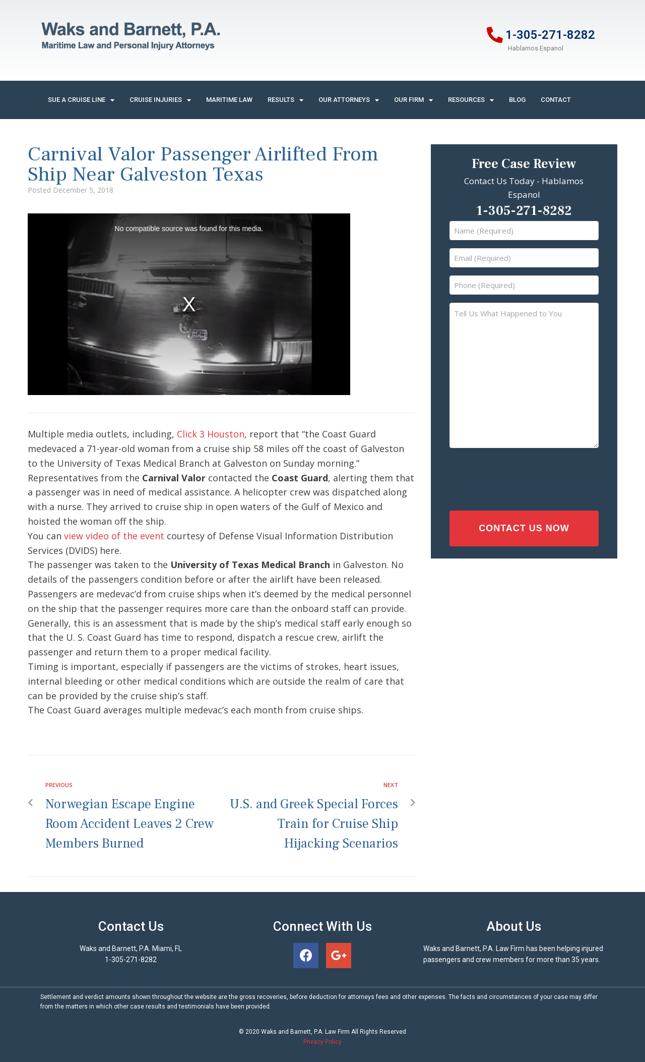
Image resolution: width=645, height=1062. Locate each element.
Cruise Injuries (160, 100)
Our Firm (413, 100)
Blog (517, 99)
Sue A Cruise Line (81, 100)
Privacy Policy (322, 1041)
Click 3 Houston (210, 434)
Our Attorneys (348, 100)
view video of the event (114, 536)
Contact (556, 99)
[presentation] (514, 476)
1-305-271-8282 (550, 35)
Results (285, 100)
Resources (471, 100)
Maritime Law (229, 99)
